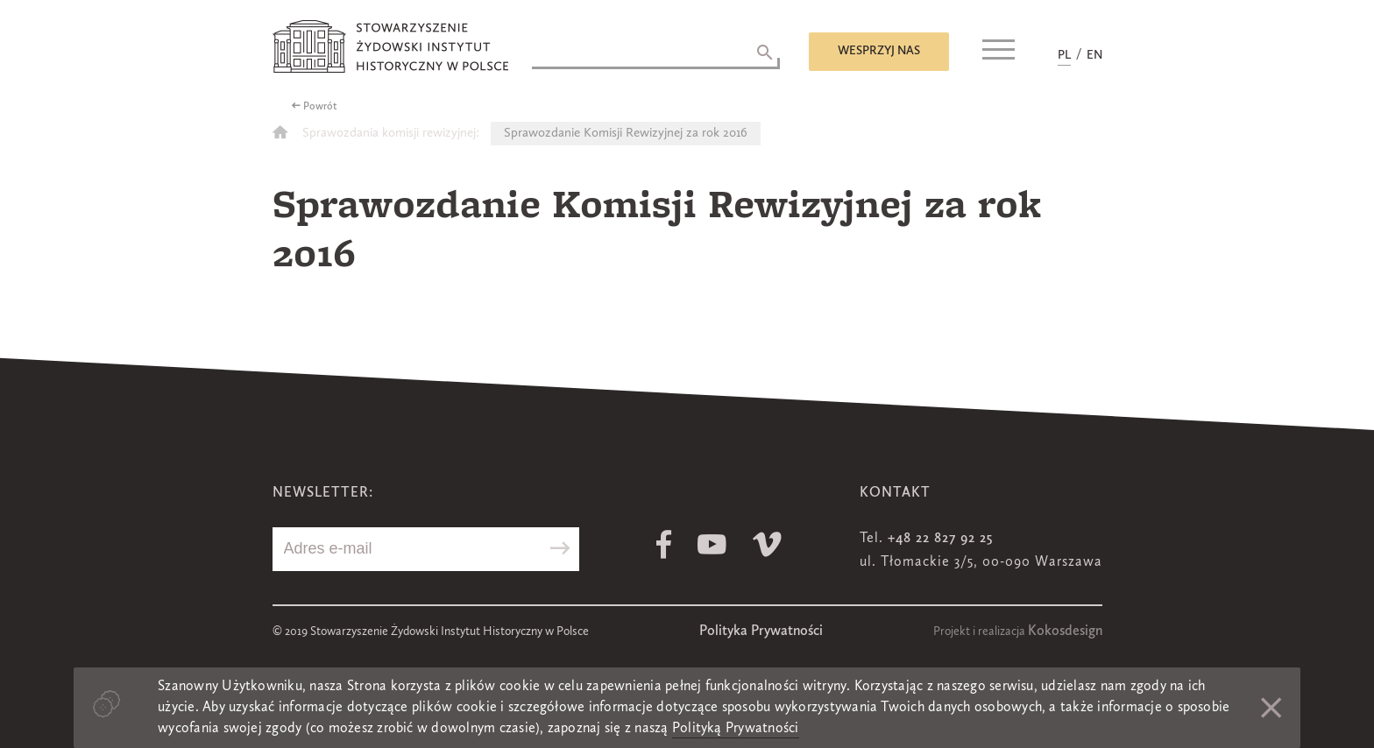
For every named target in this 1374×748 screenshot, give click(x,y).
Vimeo (767, 544)
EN (1094, 55)
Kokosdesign (1065, 632)
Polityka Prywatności (761, 632)
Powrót (320, 107)
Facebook (663, 544)
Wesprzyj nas (879, 51)
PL (1064, 55)
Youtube (712, 544)
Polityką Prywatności (735, 729)
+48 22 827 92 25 (940, 539)
